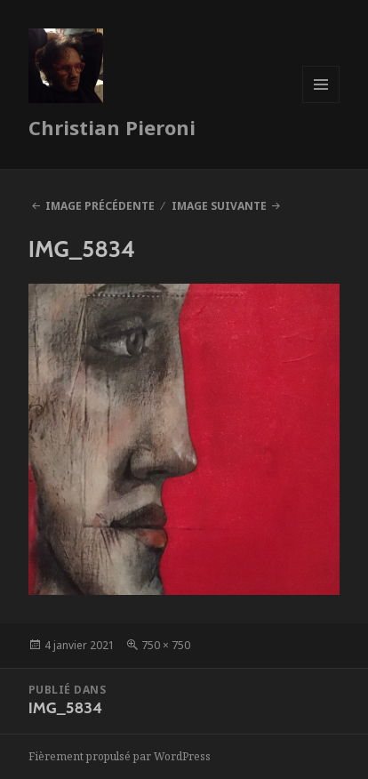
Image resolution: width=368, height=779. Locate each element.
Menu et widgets (321, 102)
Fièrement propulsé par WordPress (119, 756)
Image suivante (219, 205)
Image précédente (100, 205)
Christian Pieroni (112, 127)
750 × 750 (165, 645)
